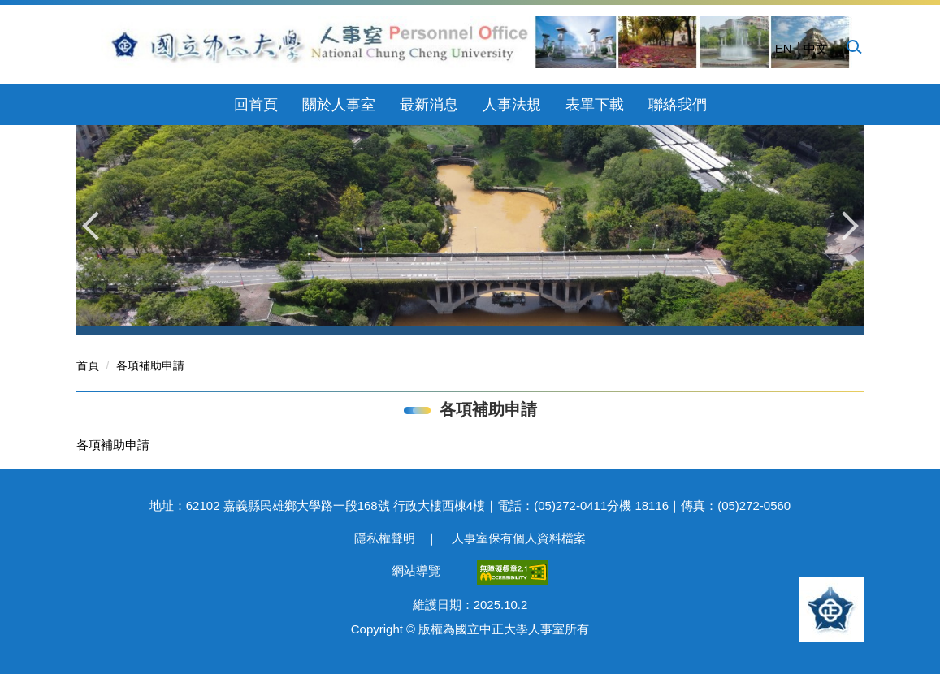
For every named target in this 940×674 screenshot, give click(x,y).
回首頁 (256, 105)
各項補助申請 (150, 365)
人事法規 (512, 105)
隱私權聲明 (384, 538)
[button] (853, 46)
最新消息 (429, 105)
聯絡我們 (677, 105)
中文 (816, 48)
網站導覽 (416, 570)
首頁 (87, 365)
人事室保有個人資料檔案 (519, 538)
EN (783, 48)
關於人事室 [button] (338, 105)
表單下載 (594, 105)
